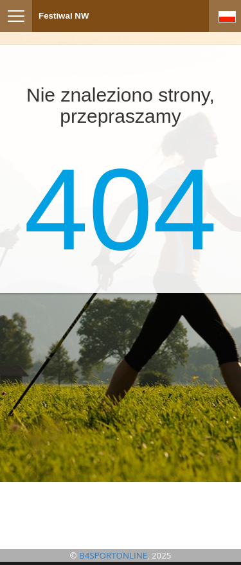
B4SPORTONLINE (113, 555)
